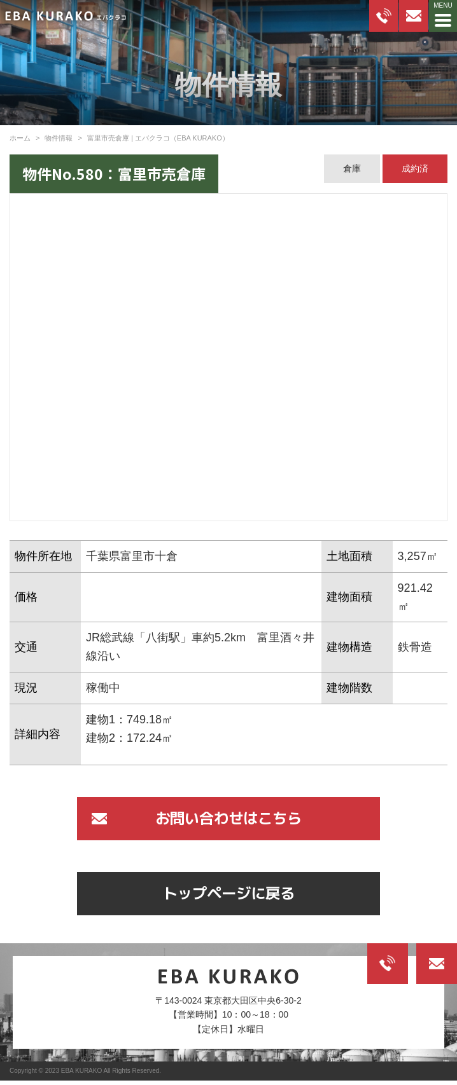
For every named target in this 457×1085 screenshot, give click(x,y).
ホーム (20, 138)
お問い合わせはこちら (228, 819)
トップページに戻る (228, 896)
